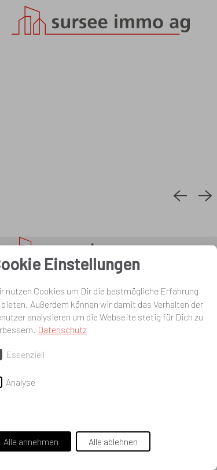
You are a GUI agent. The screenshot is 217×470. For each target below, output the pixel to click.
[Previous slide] (180, 196)
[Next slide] (205, 196)
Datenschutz (62, 329)
